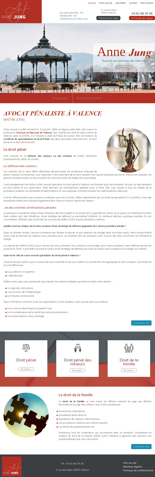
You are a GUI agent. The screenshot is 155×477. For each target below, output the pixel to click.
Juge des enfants (85, 402)
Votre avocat (105, 2)
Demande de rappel (142, 18)
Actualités (120, 2)
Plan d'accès (146, 2)
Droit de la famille (90, 97)
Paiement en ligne (108, 18)
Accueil (92, 2)
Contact (133, 2)
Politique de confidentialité (138, 468)
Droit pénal (60, 97)
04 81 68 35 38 (142, 13)
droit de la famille (25, 140)
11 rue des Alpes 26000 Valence (72, 468)
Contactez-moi (141, 321)
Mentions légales (132, 464)
